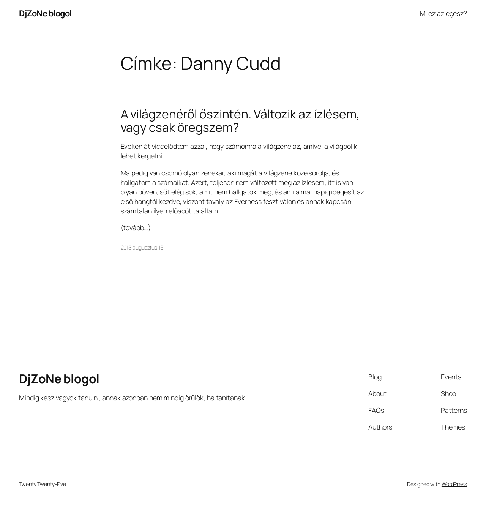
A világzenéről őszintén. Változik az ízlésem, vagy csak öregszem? (240, 120)
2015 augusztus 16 (142, 247)
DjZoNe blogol (45, 13)
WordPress (454, 484)
